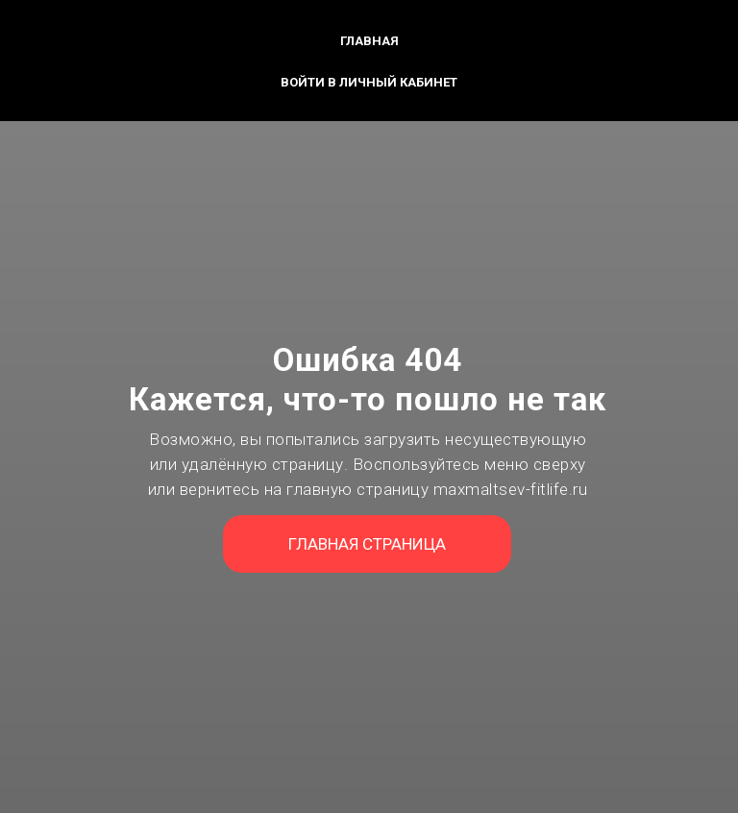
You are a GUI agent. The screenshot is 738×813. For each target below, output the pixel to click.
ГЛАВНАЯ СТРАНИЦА (367, 544)
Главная (369, 41)
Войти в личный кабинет (369, 82)
